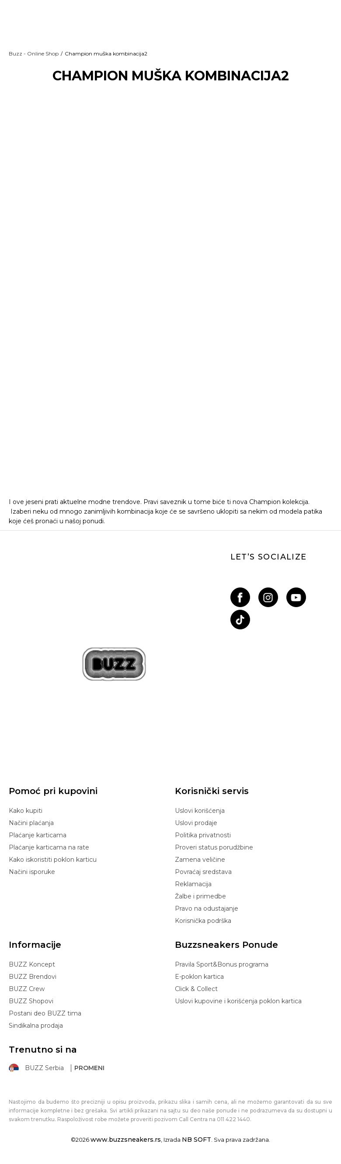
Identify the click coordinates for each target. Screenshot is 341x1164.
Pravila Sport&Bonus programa (221, 964)
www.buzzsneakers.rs (125, 1139)
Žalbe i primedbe (200, 896)
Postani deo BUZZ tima (45, 1013)
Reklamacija (193, 884)
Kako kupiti (25, 811)
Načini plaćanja (31, 823)
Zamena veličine (200, 860)
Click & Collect (196, 989)
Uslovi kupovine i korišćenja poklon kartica (238, 1001)
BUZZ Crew (27, 989)
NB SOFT (196, 1139)
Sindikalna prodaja (36, 1025)
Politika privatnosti (203, 835)
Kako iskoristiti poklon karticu (53, 860)
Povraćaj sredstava (203, 872)
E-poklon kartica (199, 977)
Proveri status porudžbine (214, 847)
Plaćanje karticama (37, 835)
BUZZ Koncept (32, 964)
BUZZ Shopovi (31, 1001)
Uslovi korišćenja (200, 811)
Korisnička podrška (203, 921)
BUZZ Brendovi (32, 977)
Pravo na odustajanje (206, 908)
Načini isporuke (32, 872)
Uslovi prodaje (196, 823)
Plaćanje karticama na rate (49, 847)
